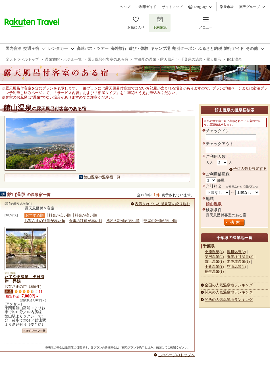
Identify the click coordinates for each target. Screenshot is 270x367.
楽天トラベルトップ (22, 59)
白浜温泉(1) (214, 261)
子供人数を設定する (250, 168)
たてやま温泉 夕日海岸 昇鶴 (24, 279)
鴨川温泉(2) (236, 252)
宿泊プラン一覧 (34, 331)
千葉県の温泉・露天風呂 (200, 59)
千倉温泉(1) (214, 266)
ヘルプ (125, 7)
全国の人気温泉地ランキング (229, 285)
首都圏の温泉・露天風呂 (154, 59)
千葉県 (209, 246)
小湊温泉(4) (214, 252)
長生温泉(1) (214, 271)
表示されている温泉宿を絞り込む (162, 204)
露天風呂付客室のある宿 (108, 59)
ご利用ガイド (146, 7)
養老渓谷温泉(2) (240, 256)
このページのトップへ (176, 355)
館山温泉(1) (236, 266)
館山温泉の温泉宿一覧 (102, 177)
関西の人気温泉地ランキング (229, 299)
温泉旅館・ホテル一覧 (64, 59)
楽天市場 (227, 7)
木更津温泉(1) (238, 261)
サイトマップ (172, 7)
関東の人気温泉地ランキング (229, 292)
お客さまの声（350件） (24, 286)
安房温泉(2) (214, 256)
